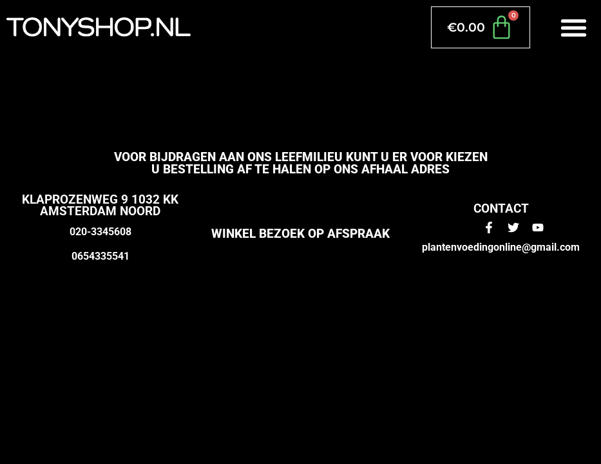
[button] (574, 27)
